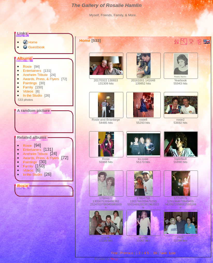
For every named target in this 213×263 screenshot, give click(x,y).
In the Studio (32, 95)
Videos (28, 91)
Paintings (30, 83)
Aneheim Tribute (35, 75)
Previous (126, 253)
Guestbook (36, 47)
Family (28, 87)
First (114, 253)
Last (172, 253)
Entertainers (32, 71)
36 (155, 253)
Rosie (27, 66)
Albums (24, 58)
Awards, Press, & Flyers (41, 79)
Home (32, 42)
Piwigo (114, 258)
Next (163, 253)
